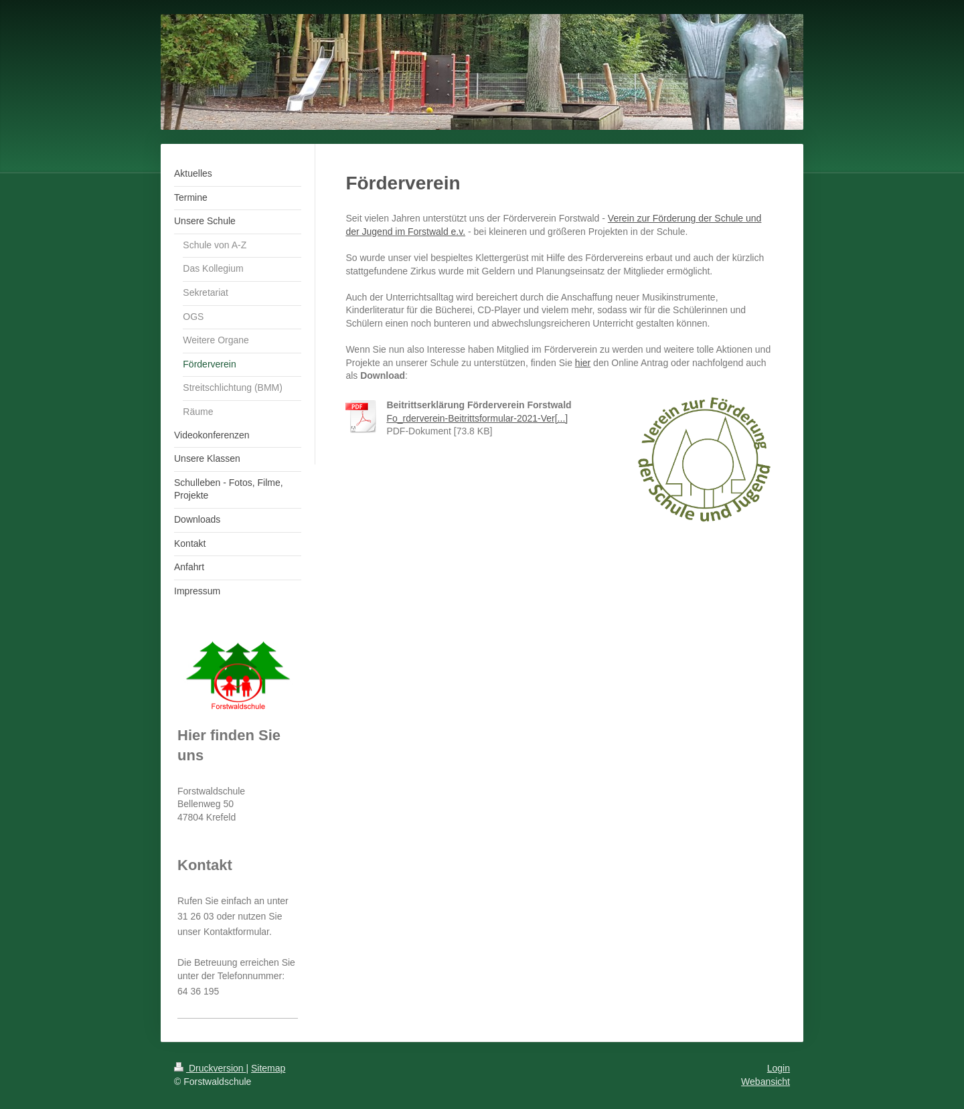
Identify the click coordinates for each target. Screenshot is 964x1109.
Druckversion (210, 1068)
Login (778, 1068)
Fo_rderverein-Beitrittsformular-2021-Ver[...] (477, 418)
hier (582, 362)
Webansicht (765, 1081)
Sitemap (268, 1068)
